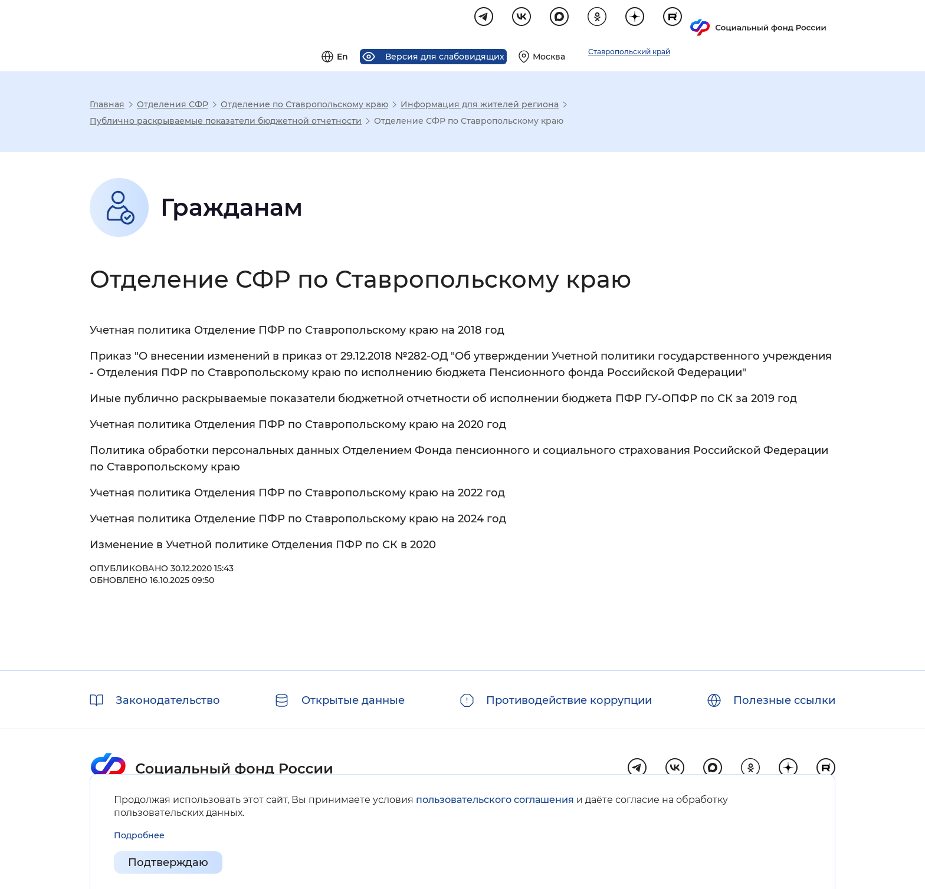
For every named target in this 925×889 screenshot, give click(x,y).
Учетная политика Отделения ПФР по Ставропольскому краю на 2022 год (297, 494)
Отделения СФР (172, 106)
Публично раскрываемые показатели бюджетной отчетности (226, 122)
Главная (107, 106)
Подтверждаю (168, 863)
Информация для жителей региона (480, 106)
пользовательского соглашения (495, 799)
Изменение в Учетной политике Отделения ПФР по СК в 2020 (263, 546)
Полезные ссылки (784, 700)
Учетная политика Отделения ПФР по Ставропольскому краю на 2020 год (298, 426)
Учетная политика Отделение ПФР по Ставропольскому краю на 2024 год (298, 520)
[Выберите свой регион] (684, 21)
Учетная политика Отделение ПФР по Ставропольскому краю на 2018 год (297, 331)
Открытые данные (353, 700)
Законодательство (168, 700)
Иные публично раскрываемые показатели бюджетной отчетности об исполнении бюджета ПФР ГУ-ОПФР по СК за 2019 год (443, 400)
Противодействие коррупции (569, 700)
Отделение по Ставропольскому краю (304, 106)
